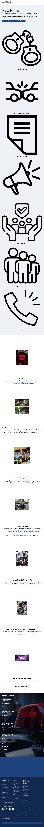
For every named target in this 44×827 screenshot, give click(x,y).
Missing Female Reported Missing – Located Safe (7, 745)
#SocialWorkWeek (6, 528)
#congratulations (9, 631)
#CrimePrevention (33, 432)
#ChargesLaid (31, 383)
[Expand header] (42, 2)
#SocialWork (16, 535)
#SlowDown (25, 383)
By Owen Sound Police (6, 705)
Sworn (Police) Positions (18, 21)
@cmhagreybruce (30, 531)
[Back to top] (22, 823)
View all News (5, 753)
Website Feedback (27, 814)
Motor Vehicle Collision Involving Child (8, 735)
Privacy (17, 814)
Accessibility (34, 814)
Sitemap (21, 814)
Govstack (8, 818)
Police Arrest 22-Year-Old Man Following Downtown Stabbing (7, 725)
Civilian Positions (7, 21)
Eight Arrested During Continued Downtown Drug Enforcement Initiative (8, 713)
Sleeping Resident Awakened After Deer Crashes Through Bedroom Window (7, 701)
